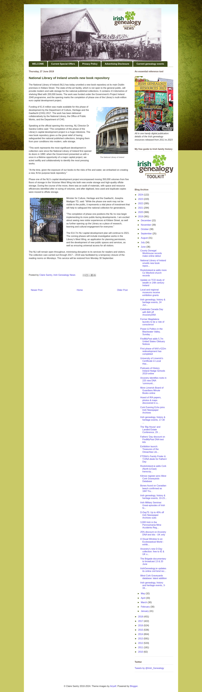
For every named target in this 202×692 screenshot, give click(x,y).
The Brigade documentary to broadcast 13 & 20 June (153, 561)
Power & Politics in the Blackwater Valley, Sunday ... (151, 331)
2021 (141, 208)
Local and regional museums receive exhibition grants (150, 292)
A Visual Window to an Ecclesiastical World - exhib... (152, 542)
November (146, 225)
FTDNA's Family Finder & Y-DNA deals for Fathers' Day (153, 459)
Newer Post (37, 290)
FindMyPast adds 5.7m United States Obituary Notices (152, 341)
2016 (141, 625)
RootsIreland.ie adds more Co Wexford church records (153, 273)
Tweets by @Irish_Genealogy (149, 668)
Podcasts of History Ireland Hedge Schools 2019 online (152, 371)
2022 (141, 203)
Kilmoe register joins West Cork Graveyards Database (153, 478)
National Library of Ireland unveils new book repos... (153, 263)
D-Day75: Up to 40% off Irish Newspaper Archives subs (152, 515)
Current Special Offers (63, 64)
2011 (141, 647)
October (145, 229)
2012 (141, 643)
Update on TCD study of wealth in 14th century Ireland (152, 283)
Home (80, 290)
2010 (141, 652)
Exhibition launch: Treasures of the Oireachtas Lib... (149, 449)
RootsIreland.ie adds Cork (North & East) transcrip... (153, 469)
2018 (141, 616)
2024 (141, 194)
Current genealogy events (150, 64)
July (143, 242)
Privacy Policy (89, 64)
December (146, 220)
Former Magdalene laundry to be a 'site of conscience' (152, 322)
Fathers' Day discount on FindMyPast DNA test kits (152, 439)
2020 (141, 212)
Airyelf (113, 686)
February (145, 607)
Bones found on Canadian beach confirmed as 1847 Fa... (153, 488)
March (144, 602)
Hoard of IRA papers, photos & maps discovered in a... (150, 400)
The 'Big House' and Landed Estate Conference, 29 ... (150, 429)
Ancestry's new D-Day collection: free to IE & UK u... (152, 551)
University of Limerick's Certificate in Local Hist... (151, 361)
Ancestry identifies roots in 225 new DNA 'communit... (153, 380)
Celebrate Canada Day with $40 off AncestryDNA (151, 312)
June (143, 247)
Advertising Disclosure (117, 64)
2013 (141, 638)
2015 (141, 630)
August (144, 238)
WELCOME (38, 64)
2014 (141, 634)
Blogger (133, 686)
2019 (141, 216)
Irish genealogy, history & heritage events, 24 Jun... (152, 302)
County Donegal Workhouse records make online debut (151, 253)
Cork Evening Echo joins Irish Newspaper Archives (152, 410)
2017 (141, 621)
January (145, 611)
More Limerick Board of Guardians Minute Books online (151, 390)
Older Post (122, 290)
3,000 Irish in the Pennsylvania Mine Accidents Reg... (150, 525)
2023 (141, 199)
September (146, 233)
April (143, 598)
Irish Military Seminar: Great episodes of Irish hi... (152, 505)
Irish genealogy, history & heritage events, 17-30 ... (152, 420)
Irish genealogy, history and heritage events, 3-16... (152, 585)
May (143, 593)
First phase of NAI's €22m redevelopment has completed (153, 351)
